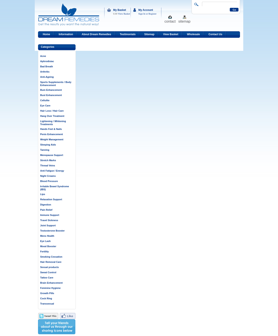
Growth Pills (47, 293)
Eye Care (45, 105)
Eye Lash (45, 241)
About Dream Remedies (96, 34)
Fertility (44, 251)
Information (66, 34)
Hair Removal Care (50, 262)
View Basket (124, 13)
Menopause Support (51, 155)
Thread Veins (47, 165)
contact (170, 21)
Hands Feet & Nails (51, 129)
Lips (42, 194)
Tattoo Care (46, 277)
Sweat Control (48, 272)
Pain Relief (46, 210)
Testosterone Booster (52, 230)
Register (153, 13)
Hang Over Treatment (52, 116)
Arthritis (45, 71)
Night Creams (48, 176)
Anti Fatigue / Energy (52, 170)
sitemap (184, 21)
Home (46, 34)
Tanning (44, 150)
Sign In (141, 13)
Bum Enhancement (51, 90)
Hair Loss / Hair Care (52, 110)
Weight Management (51, 139)
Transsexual (47, 303)
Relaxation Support (51, 199)
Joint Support (48, 225)
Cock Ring (46, 298)
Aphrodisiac (47, 61)
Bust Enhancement (51, 95)
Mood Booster (48, 246)
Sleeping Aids (48, 144)
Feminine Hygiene (50, 288)
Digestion (45, 204)
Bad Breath (46, 66)
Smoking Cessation (51, 256)
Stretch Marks (48, 160)
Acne (43, 56)
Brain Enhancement (51, 282)
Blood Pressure (49, 181)
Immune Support (49, 215)
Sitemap (149, 34)
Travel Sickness (49, 220)
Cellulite (45, 100)
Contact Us (215, 34)
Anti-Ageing (47, 77)
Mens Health (47, 236)
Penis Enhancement (51, 134)
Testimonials (128, 34)
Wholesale (193, 34)
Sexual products (49, 267)
